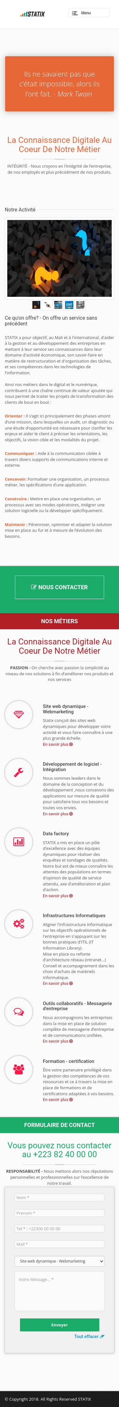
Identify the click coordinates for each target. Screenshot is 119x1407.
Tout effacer (89, 1336)
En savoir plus (56, 744)
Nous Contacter (59, 587)
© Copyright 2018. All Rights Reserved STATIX (48, 1399)
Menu (86, 13)
